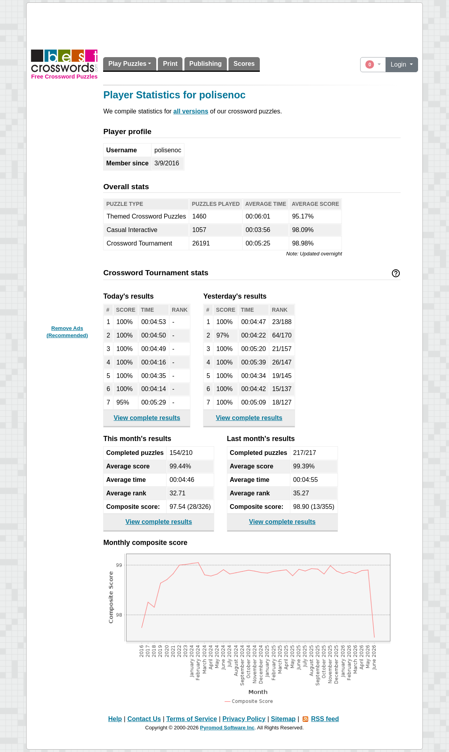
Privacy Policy (244, 719)
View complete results (147, 417)
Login (399, 64)
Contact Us (144, 719)
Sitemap (283, 719)
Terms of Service (191, 719)
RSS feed (325, 719)
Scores (244, 63)
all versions (190, 111)
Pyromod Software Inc (227, 728)
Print (170, 63)
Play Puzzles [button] (127, 63)
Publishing (205, 63)
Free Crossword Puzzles (64, 76)
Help (115, 719)
